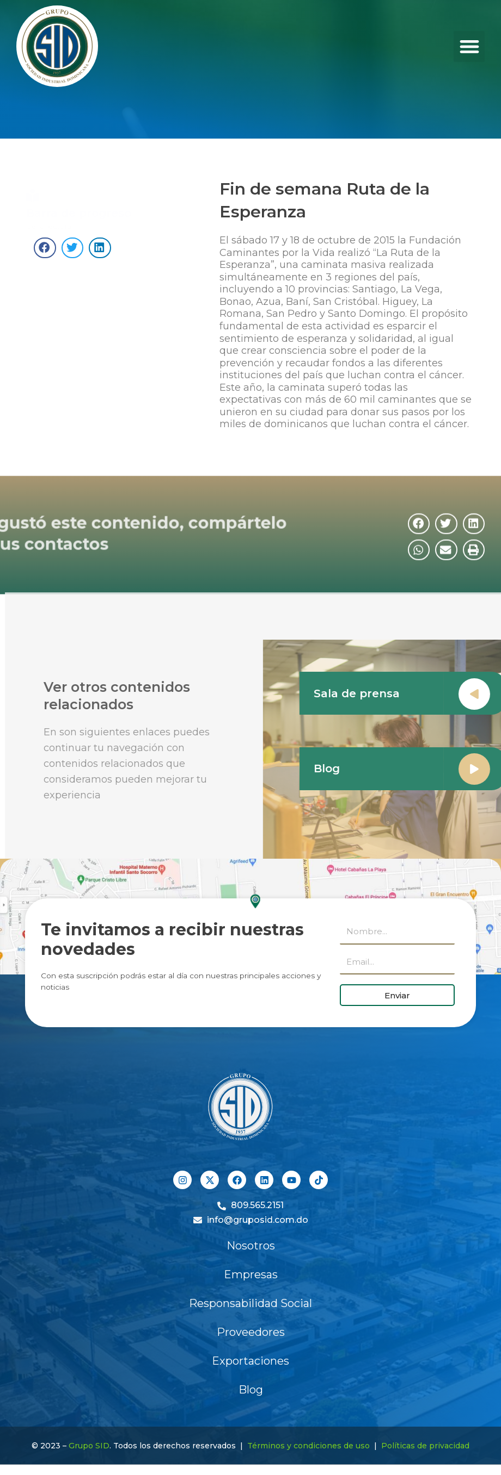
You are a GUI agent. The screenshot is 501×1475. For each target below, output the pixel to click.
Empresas (251, 1274)
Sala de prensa (375, 693)
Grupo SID (89, 1446)
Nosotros (251, 1245)
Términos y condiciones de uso (308, 1446)
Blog (345, 768)
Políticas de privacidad (425, 1446)
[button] (469, 46)
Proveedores (251, 1332)
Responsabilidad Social (250, 1303)
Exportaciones (250, 1360)
